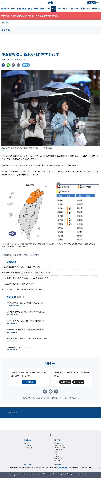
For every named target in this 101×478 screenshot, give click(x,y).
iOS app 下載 (58, 443)
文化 (71, 9)
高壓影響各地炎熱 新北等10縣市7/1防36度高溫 (26, 312)
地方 (65, 9)
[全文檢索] (98, 3)
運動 (77, 9)
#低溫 (26, 255)
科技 (48, 9)
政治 (19, 9)
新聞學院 (56, 456)
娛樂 (83, 9)
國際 (24, 9)
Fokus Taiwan (28, 447)
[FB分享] (3, 65)
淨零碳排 (56, 454)
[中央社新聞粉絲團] (50, 435)
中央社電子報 (58, 458)
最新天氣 (11, 297)
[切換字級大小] (18, 65)
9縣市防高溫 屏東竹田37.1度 (19, 347)
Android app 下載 (59, 445)
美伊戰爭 (5, 9)
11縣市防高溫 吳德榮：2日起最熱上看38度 (25, 303)
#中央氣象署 (35, 255)
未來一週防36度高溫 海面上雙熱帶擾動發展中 (26, 321)
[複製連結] (13, 65)
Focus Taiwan (28, 443)
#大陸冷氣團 (7, 255)
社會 (59, 9)
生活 (53, 9)
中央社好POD (58, 460)
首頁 (2, 22)
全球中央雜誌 (58, 450)
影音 (88, 9)
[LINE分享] (8, 65)
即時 (13, 9)
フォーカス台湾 (28, 445)
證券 (42, 9)
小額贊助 (29, 382)
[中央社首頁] (50, 2)
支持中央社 (91, 3)
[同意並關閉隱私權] (100, 467)
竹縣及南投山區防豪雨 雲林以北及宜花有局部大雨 (27, 339)
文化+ (56, 452)
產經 (36, 9)
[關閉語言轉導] (100, 474)
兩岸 (30, 9)
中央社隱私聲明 (62, 468)
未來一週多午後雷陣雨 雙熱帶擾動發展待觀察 (26, 330)
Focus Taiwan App (59, 447)
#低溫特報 (17, 255)
